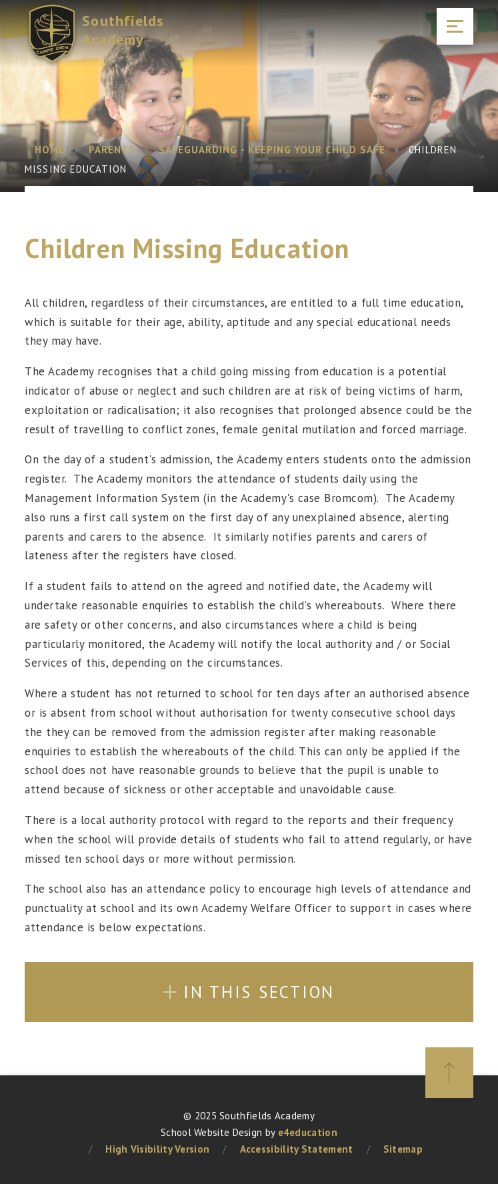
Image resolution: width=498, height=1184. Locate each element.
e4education (307, 1132)
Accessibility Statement (296, 1149)
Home (50, 149)
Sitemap (403, 1149)
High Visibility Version (157, 1149)
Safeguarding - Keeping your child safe (272, 149)
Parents (112, 149)
